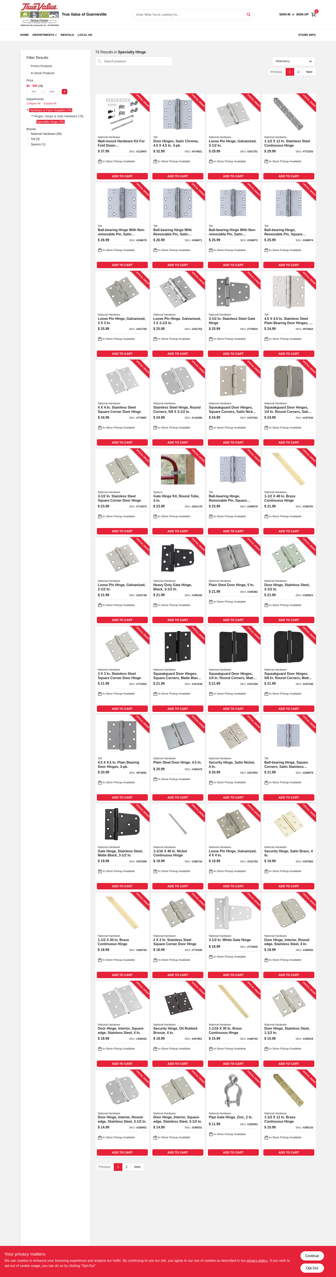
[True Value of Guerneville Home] (39, 14)
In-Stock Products (43, 73)
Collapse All (33, 103)
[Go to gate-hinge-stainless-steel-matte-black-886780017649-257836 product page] (122, 847)
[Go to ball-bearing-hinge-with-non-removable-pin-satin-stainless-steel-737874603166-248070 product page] (122, 226)
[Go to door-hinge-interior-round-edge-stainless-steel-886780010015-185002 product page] (289, 936)
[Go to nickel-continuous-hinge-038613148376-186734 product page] (178, 847)
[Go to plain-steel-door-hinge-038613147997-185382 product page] (233, 581)
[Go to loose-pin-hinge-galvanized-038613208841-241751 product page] (233, 137)
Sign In (284, 14)
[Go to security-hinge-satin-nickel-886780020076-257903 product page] (233, 758)
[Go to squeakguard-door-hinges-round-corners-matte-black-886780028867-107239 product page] (233, 669)
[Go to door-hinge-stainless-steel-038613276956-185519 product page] (289, 1024)
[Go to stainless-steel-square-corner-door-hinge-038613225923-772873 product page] (122, 492)
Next (309, 72)
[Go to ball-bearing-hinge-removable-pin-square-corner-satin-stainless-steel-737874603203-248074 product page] (289, 226)
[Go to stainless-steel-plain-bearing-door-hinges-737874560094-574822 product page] (289, 314)
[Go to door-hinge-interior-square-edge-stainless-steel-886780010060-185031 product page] (178, 1113)
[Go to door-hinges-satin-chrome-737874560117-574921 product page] (178, 137)
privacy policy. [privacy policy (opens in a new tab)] (257, 1260)
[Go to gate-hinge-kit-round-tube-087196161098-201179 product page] (178, 492)
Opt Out (312, 1268)
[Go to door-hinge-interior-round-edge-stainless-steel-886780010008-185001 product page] (122, 1113)
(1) (38, 144)
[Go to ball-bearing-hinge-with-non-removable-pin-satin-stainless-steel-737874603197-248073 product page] (233, 226)
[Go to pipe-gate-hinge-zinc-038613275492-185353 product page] (233, 1113)
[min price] (34, 91)
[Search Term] (193, 14)
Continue (312, 1256)
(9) (35, 139)
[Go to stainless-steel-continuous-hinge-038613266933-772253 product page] (289, 137)
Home (24, 34)
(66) (46, 133)
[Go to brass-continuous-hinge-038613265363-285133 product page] (289, 1113)
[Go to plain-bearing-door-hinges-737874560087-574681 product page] (122, 758)
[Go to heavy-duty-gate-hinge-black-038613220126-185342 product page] (178, 581)
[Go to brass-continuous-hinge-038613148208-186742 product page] (233, 1024)
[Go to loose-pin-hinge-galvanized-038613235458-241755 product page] (233, 847)
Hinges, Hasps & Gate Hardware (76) (59, 116)
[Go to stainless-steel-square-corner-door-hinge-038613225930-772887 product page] (122, 403)
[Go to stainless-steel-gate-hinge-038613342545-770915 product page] (233, 314)
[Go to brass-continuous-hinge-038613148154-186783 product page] (122, 936)
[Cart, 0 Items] (313, 14)
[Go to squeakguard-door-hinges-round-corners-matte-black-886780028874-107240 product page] (289, 669)
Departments (43, 34)
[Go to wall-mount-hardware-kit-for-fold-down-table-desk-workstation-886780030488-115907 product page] (122, 137)
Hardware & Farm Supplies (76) (51, 110)
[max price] (52, 91)
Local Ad (85, 34)
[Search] (249, 14)
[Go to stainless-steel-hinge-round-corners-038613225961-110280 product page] (178, 403)
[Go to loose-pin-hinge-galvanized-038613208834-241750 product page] (122, 314)
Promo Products (41, 66)
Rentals (67, 34)
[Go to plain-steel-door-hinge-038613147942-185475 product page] (178, 758)
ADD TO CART (122, 176)
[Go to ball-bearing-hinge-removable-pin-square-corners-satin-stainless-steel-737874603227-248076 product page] (233, 492)
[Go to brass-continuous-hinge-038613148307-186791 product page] (289, 492)
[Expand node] (27, 110)
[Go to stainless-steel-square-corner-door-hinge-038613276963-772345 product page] (178, 936)
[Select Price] (64, 91)
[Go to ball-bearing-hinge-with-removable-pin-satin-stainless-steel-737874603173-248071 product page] (178, 226)
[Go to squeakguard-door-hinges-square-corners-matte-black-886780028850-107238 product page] (178, 669)
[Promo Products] (28, 65)
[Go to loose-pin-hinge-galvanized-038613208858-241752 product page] (178, 314)
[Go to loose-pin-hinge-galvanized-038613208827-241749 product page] (122, 581)
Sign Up (302, 14)
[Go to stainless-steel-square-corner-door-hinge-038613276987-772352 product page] (122, 669)
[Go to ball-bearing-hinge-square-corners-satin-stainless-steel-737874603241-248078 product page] (289, 758)
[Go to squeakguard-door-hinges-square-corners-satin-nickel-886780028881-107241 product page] (233, 403)
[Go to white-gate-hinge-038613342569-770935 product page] (233, 936)
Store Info (307, 34)
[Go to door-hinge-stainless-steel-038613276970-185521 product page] (289, 581)
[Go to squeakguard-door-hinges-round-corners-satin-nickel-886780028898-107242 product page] (289, 403)
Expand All (50, 103)
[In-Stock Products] (28, 72)
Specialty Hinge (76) (50, 121)
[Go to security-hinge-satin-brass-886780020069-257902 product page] (289, 847)
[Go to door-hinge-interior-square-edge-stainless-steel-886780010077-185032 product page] (122, 1024)
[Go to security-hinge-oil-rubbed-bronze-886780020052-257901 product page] (178, 1024)
